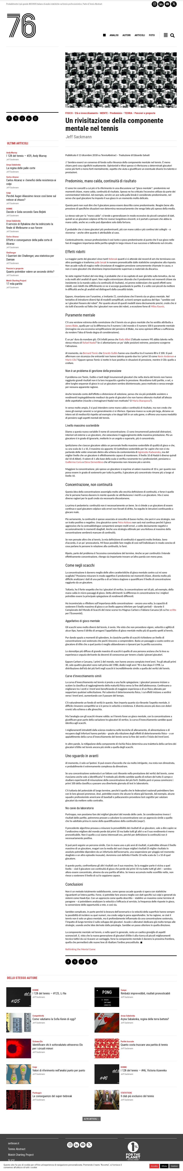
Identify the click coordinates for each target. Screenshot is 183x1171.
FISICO (69, 113)
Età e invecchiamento (86, 113)
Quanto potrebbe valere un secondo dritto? (30, 271)
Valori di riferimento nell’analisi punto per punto (58, 1070)
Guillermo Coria (73, 462)
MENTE (104, 113)
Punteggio (37, 1093)
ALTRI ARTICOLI (91, 1119)
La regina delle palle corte (20, 168)
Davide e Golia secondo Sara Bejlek (26, 212)
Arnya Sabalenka (13, 165)
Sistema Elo (37, 1041)
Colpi (8, 193)
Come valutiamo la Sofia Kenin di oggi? (54, 1019)
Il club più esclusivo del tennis (137, 1096)
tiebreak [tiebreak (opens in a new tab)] (113, 259)
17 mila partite (14, 283)
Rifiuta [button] (164, 1166)
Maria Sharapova (141, 400)
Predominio (116, 113)
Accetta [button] (154, 1166)
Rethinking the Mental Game (80, 949)
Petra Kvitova (125, 522)
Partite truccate (127, 1041)
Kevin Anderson (166, 356)
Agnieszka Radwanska (149, 452)
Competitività (38, 1016)
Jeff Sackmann (79, 137)
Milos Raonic (157, 306)
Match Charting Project (16, 280)
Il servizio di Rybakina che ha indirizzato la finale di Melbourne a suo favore (29, 225)
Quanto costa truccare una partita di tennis (144, 1044)
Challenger (11, 253)
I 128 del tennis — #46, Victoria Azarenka (144, 1070)
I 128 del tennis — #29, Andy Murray (26, 156)
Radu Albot (125, 339)
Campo (124, 990)
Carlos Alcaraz (12, 177)
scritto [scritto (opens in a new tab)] (173, 609)
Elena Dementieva (93, 462)
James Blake (71, 325)
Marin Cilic (70, 359)
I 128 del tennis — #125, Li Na (49, 993)
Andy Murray (11, 153)
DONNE (9, 209)
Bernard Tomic (90, 353)
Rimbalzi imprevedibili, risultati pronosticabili (145, 993)
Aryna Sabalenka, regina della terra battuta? (145, 1019)
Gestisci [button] (174, 1166)
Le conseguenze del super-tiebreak (52, 1096)
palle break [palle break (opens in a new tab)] (100, 262)
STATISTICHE (126, 1093)
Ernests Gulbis (110, 353)
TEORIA (128, 113)
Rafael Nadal (89, 342)
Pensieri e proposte (145, 113)
